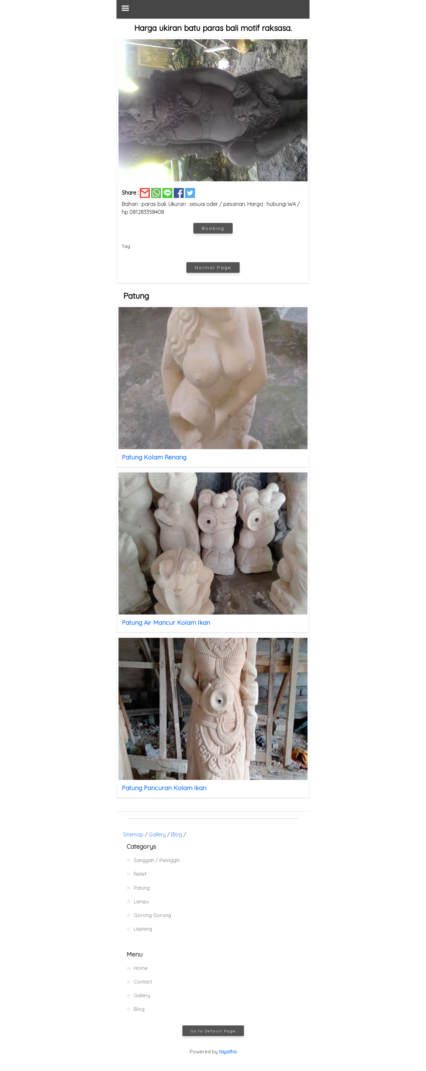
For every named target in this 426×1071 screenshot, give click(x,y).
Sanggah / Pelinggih (157, 860)
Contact (143, 982)
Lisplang (143, 929)
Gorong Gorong (152, 915)
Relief (140, 874)
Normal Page (213, 267)
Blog (176, 834)
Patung (142, 888)
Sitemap (133, 834)
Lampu (141, 901)
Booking (213, 228)
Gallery (157, 834)
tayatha (228, 1051)
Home (141, 968)
